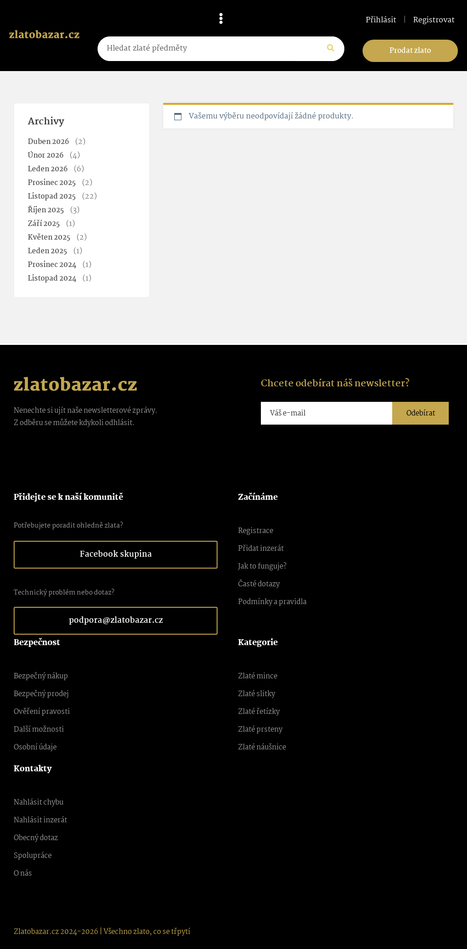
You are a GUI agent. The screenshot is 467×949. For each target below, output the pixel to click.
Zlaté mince (257, 676)
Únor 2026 (45, 155)
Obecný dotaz (36, 838)
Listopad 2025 (52, 196)
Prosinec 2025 (52, 183)
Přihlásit (381, 20)
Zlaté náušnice (262, 747)
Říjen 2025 (46, 210)
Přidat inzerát (261, 548)
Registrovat (434, 20)
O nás (23, 873)
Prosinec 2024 (52, 265)
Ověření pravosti (42, 712)
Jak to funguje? (262, 566)
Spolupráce (33, 856)
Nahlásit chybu (38, 802)
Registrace (255, 531)
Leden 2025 (47, 251)
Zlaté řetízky (259, 712)
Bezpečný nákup (41, 676)
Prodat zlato (410, 50)
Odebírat (420, 413)
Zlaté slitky (256, 694)
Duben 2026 (48, 142)
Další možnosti (39, 729)
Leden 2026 (47, 169)
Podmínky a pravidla (272, 602)
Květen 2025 (49, 237)
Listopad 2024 (52, 278)
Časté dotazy (259, 584)
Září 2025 (44, 224)
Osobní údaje (35, 747)
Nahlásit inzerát (40, 820)
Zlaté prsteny (260, 729)
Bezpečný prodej (41, 694)
